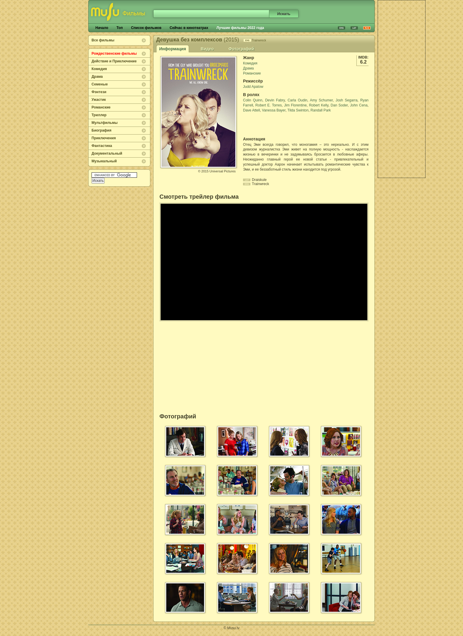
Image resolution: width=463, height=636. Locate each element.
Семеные (100, 84)
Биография (101, 130)
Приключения (104, 138)
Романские (101, 107)
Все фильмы (103, 40)
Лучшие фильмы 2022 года (240, 28)
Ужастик (99, 100)
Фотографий (241, 48)
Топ (119, 28)
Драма (97, 77)
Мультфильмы (105, 123)
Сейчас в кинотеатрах (189, 28)
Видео (207, 48)
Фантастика (102, 146)
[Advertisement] (401, 89)
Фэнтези (99, 92)
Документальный (107, 153)
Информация (172, 48)
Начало (101, 28)
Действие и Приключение (114, 61)
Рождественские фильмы (114, 53)
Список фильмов (146, 28)
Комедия (99, 69)
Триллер (99, 115)
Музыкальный (104, 161)
